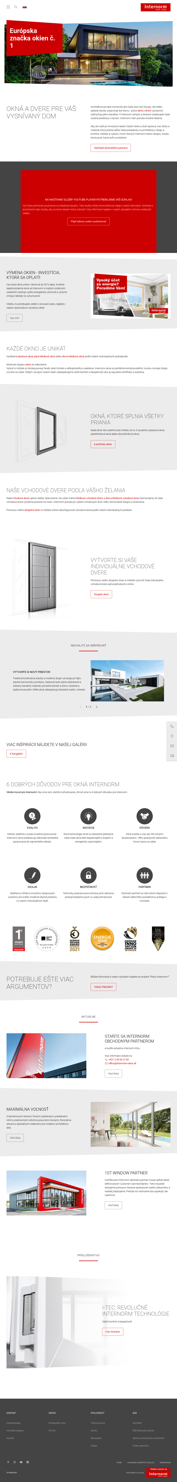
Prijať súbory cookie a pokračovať (88, 221)
